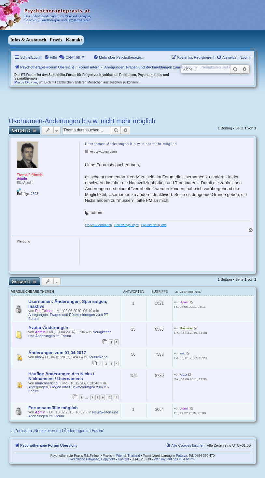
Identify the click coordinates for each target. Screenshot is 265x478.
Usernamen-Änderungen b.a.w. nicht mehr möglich (82, 121)
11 (115, 397)
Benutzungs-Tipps (126, 225)
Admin (22, 179)
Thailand (134, 455)
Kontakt (74, 39)
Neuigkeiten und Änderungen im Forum (70, 334)
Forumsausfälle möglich (53, 407)
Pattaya (181, 455)
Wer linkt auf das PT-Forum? (174, 459)
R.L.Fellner (44, 311)
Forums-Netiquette (153, 225)
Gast (183, 374)
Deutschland (97, 357)
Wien (120, 455)
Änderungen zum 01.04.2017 (57, 352)
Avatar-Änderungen (48, 327)
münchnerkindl (47, 383)
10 (108, 397)
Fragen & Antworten (98, 225)
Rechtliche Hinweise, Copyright (92, 459)
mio (38, 357)
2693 (34, 194)
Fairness (186, 328)
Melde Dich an (25, 82)
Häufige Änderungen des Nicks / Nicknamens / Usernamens (61, 376)
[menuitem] (50, 57)
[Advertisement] (57, 100)
